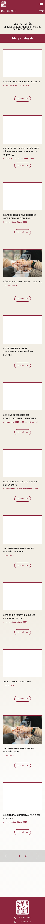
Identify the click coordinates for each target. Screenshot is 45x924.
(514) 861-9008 (22, 922)
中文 (41, 11)
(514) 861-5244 (22, 918)
